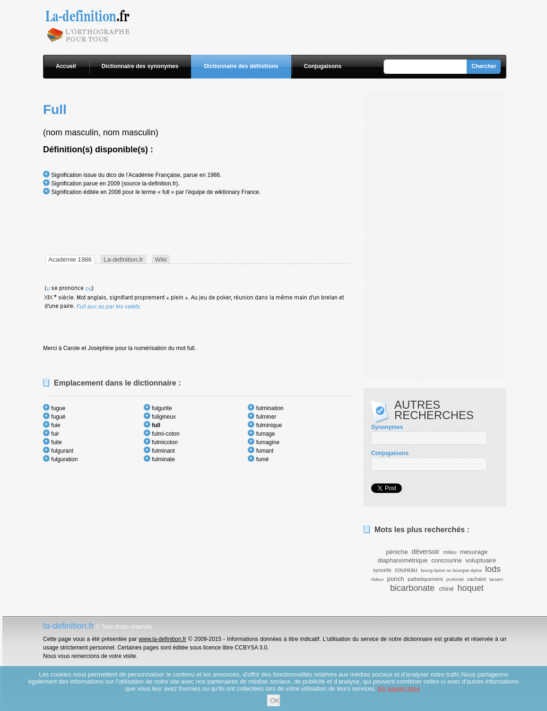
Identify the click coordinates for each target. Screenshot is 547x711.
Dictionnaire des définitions (241, 66)
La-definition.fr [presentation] (123, 259)
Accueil (66, 66)
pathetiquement (425, 579)
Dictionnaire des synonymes (140, 66)
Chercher (483, 66)
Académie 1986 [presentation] (70, 259)
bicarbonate (412, 588)
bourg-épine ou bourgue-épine (451, 570)
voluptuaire (480, 560)
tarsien (496, 579)
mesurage (474, 551)
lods (493, 569)
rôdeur (377, 579)
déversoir (425, 551)
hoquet (471, 588)
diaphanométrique (403, 560)
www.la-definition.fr (162, 639)
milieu (450, 552)
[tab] (70, 259)
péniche (397, 551)
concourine (446, 560)
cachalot (476, 579)
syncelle (382, 570)
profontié (455, 579)
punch (395, 578)
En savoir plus (399, 688)
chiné (446, 588)
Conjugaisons (322, 66)
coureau (406, 569)
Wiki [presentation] (161, 259)
